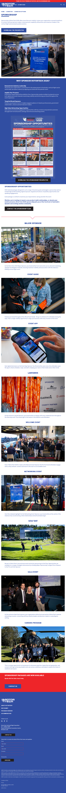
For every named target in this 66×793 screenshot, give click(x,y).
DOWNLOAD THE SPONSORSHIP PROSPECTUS (33, 180)
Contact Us (8, 734)
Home (2, 11)
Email (2, 746)
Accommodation (6, 713)
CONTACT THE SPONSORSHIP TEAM (19, 208)
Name (2, 741)
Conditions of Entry (4, 780)
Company (3, 751)
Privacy (2, 782)
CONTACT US (13, 686)
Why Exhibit (4, 708)
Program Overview (7, 710)
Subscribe (7, 760)
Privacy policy (4, 756)
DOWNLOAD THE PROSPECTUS (14, 30)
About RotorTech (6, 705)
